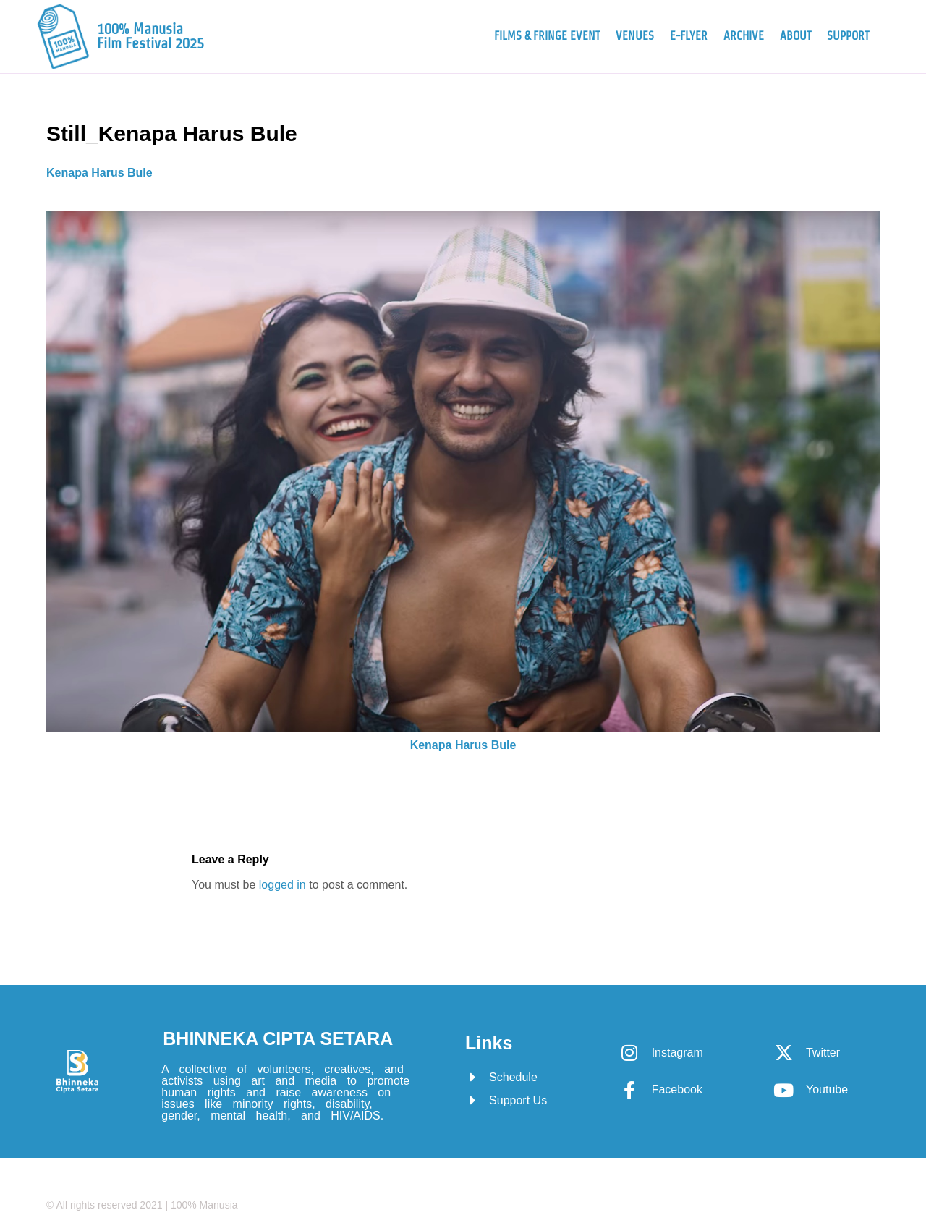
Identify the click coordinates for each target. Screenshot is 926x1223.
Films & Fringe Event (547, 36)
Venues (635, 36)
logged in (282, 885)
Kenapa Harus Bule (99, 172)
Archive (743, 36)
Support (848, 36)
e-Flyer (689, 36)
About (795, 36)
